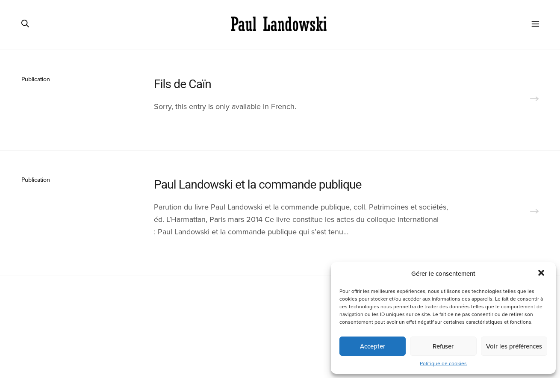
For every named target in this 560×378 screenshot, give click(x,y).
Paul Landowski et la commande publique (258, 184)
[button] (542, 274)
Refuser (443, 346)
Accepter (372, 346)
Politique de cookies (443, 363)
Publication (35, 79)
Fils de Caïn (182, 84)
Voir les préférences (514, 346)
